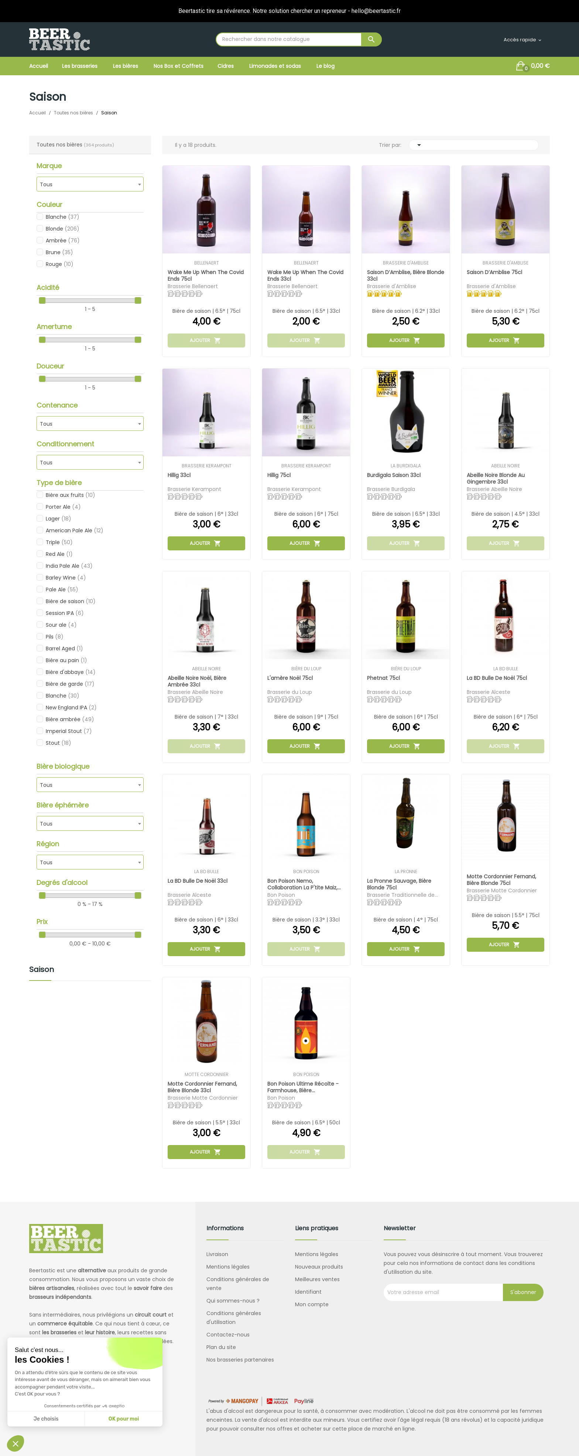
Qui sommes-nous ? (233, 1300)
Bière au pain (66, 660)
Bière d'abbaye (71, 672)
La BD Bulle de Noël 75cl (497, 678)
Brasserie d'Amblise (406, 263)
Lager (58, 518)
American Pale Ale (74, 530)
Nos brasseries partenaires (240, 1359)
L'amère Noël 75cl (290, 678)
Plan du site (221, 1347)
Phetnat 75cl (383, 678)
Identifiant (308, 1292)
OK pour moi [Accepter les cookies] (124, 1419)
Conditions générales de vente (237, 1284)
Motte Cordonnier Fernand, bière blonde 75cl (502, 879)
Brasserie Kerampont (207, 466)
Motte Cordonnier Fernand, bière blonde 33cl (202, 1086)
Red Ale (59, 554)
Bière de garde (70, 684)
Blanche (62, 217)
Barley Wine (66, 577)
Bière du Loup (306, 669)
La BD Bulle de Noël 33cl (198, 881)
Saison (41, 970)
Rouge (59, 264)
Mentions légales (228, 1266)
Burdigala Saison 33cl (394, 475)
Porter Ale (63, 507)
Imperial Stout (69, 731)
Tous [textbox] (46, 184)
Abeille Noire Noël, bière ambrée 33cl (197, 681)
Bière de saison (71, 601)
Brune (59, 252)
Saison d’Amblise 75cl (495, 272)
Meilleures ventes (317, 1279)
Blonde (62, 228)
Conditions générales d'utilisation (233, 1318)
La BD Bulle (505, 669)
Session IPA (65, 613)
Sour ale (61, 625)
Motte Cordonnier (207, 1074)
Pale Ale (62, 589)
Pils (55, 636)
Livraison (217, 1254)
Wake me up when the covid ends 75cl (206, 275)
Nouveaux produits (319, 1266)
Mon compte (312, 1304)
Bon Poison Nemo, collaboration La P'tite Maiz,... (304, 884)
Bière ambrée (70, 719)
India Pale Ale (69, 566)
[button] (15, 1443)
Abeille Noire (505, 466)
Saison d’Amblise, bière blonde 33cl (396, 275)
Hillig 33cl (179, 475)
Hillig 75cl (279, 475)
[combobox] (90, 184)
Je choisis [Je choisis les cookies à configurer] (46, 1419)
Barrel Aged (64, 648)
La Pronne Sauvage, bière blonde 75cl (399, 884)
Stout (58, 743)
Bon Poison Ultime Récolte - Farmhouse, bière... (303, 1086)
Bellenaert (206, 263)
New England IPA (71, 707)
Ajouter (205, 340)
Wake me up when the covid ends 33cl (306, 275)
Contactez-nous (228, 1334)
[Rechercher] (299, 39)
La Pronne (406, 871)
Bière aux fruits (70, 495)
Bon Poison (306, 871)
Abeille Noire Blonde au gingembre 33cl (496, 478)
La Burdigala (406, 466)
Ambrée (63, 240)
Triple (59, 542)
